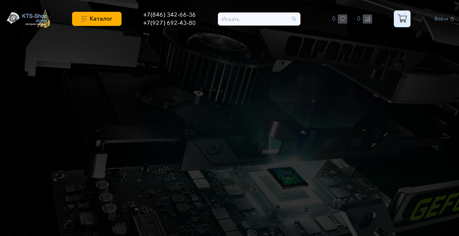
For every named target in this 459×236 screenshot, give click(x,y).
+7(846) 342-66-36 (169, 14)
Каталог (100, 18)
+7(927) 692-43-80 (169, 23)
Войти (444, 19)
